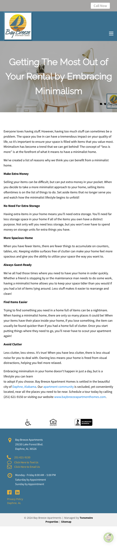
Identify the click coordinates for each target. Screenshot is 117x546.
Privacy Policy (15, 499)
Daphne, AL (14, 503)
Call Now (100, 5)
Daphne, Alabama (24, 387)
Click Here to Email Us (27, 466)
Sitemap (66, 521)
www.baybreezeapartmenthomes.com (80, 397)
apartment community (58, 387)
